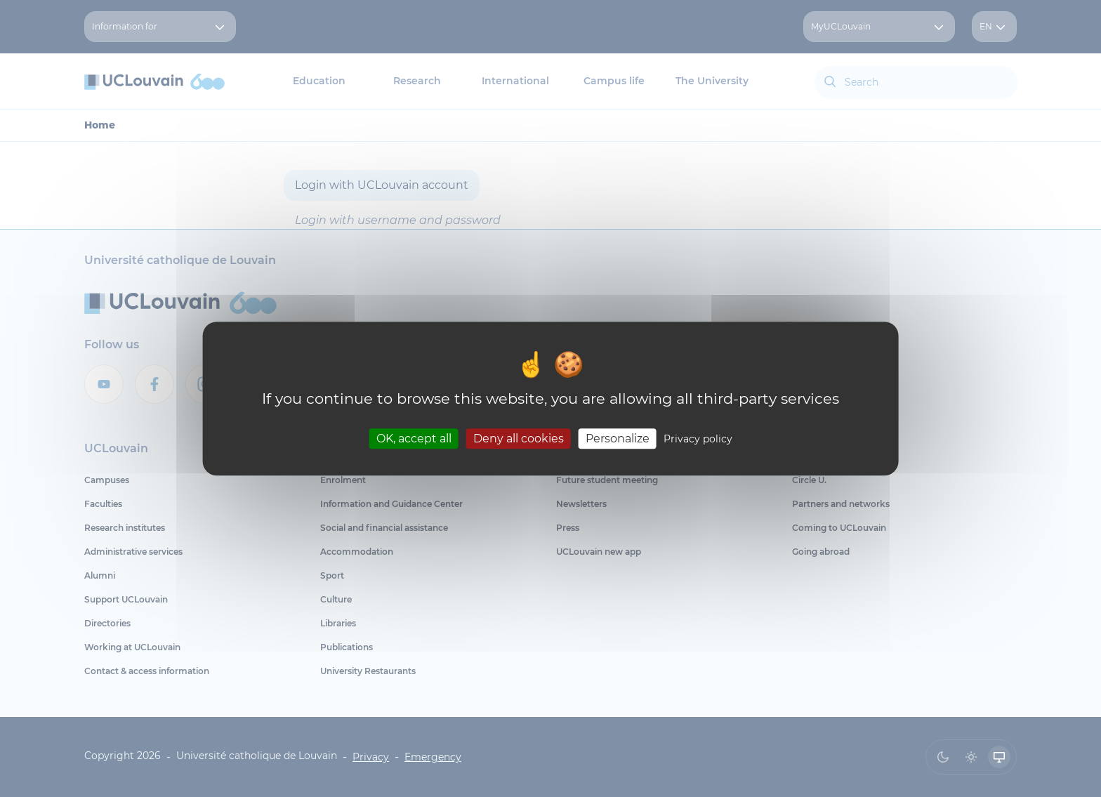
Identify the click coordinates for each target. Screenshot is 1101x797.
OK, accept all (413, 438)
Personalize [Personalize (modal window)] (618, 438)
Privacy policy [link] (698, 439)
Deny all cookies (518, 438)
